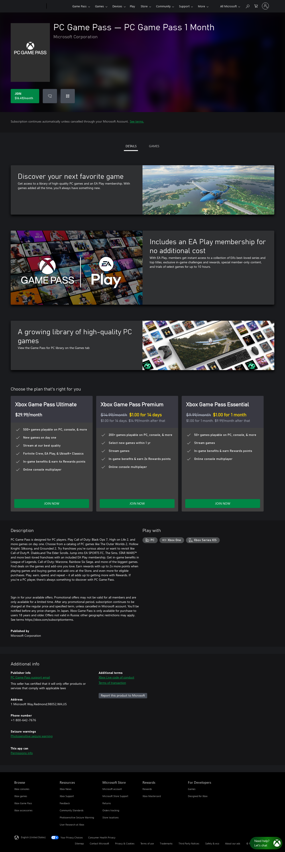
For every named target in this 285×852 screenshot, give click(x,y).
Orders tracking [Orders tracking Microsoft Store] (110, 810)
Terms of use (147, 843)
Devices (117, 6)
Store (144, 6)
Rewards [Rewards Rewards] (147, 789)
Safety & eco (212, 843)
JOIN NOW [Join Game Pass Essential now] (222, 503)
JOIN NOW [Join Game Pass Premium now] (137, 503)
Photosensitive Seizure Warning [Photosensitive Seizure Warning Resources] (77, 817)
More (201, 6)
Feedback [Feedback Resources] (65, 803)
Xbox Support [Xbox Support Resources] (67, 796)
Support (184, 6)
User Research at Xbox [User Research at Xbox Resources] (72, 824)
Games (99, 6)
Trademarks (166, 843)
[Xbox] (59, 6)
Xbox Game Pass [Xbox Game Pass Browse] (23, 803)
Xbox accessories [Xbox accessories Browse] (23, 810)
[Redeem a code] (68, 96)
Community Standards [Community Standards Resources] (71, 810)
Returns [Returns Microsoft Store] (106, 803)
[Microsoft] (29, 6)
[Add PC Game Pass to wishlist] (50, 96)
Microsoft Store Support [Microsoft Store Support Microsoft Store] (115, 796)
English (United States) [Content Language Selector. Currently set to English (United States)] (33, 837)
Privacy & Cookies (124, 843)
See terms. (137, 121)
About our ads (232, 843)
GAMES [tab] (154, 146)
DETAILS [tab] (131, 146)
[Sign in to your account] (265, 6)
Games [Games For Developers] (191, 789)
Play (132, 6)
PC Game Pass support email (30, 677)
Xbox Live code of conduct (116, 677)
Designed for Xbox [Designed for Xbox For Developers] (198, 796)
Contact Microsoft (99, 843)
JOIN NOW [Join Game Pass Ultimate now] (51, 503)
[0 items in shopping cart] (256, 5)
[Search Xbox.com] (247, 6)
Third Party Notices (189, 843)
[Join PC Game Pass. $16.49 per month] (25, 96)
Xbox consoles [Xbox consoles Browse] (21, 789)
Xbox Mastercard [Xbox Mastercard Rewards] (151, 796)
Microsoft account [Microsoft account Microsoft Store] (112, 789)
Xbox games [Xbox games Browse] (20, 796)
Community (163, 6)
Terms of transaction (112, 683)
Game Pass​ (79, 6)
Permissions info (22, 753)
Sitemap (79, 843)
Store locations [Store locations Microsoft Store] (110, 817)
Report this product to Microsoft (123, 695)
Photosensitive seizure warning (32, 736)
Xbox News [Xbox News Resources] (65, 789)
